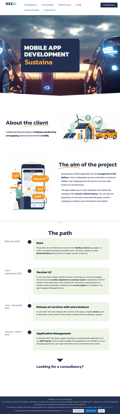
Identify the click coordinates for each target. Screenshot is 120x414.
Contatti (49, 10)
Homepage (30, 4)
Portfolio (64, 4)
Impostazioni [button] (78, 411)
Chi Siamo (48, 4)
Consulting (31, 10)
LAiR (78, 4)
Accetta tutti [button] (91, 411)
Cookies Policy (107, 407)
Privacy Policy (66, 411)
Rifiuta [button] (101, 411)
